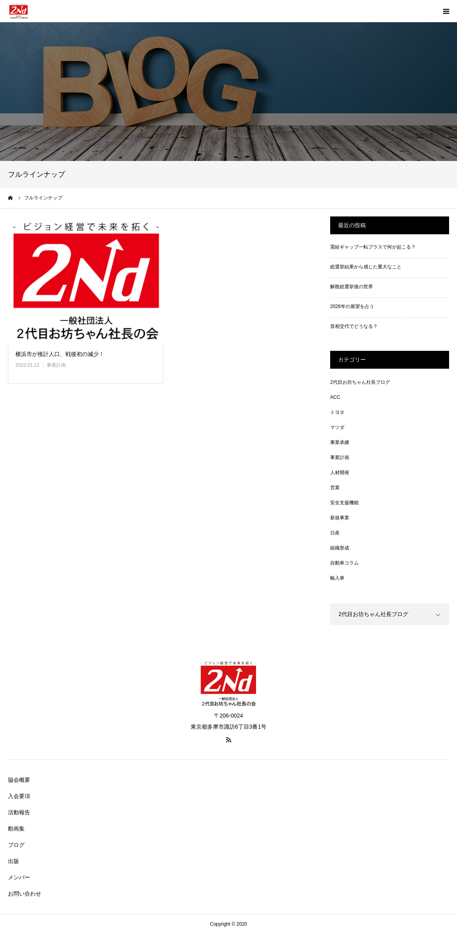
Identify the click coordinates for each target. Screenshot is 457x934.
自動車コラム (344, 563)
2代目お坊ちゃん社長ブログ (360, 382)
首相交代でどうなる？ (354, 326)
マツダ (337, 427)
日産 (335, 533)
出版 (13, 861)
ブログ (16, 845)
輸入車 (337, 578)
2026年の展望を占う (352, 306)
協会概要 (19, 780)
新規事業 (339, 518)
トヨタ (337, 412)
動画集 (16, 828)
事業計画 (56, 365)
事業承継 (339, 442)
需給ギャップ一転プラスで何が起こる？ (373, 247)
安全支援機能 (344, 502)
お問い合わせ (24, 893)
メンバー (19, 877)
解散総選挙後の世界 (351, 286)
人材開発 (339, 472)
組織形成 (339, 548)
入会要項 (19, 796)
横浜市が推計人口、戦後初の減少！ (59, 354)
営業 (335, 487)
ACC (335, 397)
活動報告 (19, 812)
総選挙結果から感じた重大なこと (366, 267)
